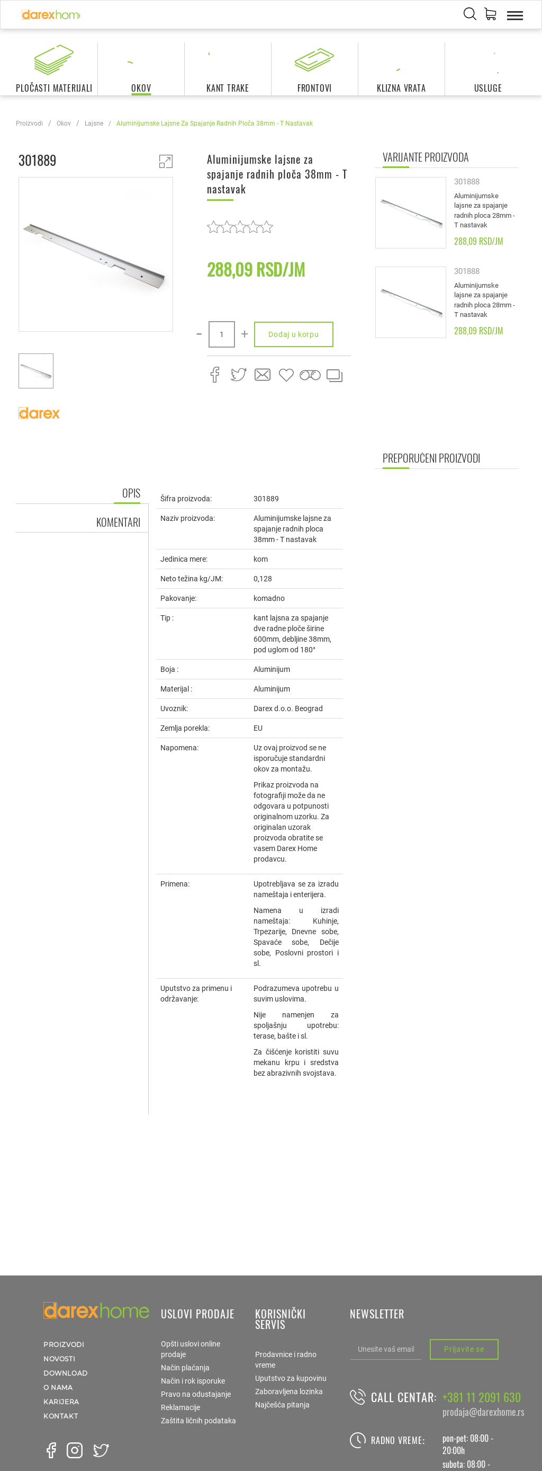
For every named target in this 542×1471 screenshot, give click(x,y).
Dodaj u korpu (293, 334)
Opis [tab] (131, 493)
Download (65, 1373)
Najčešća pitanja (282, 1405)
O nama (58, 1388)
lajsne (94, 123)
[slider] (240, 226)
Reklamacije (180, 1407)
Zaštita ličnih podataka (198, 1420)
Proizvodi (29, 123)
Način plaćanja (185, 1367)
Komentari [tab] (118, 522)
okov (64, 123)
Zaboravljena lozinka (289, 1391)
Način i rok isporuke (193, 1381)
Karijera (61, 1402)
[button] (490, 15)
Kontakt (60, 1416)
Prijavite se (464, 1349)
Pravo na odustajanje (196, 1394)
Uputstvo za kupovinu (291, 1378)
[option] (96, 256)
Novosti (59, 1359)
